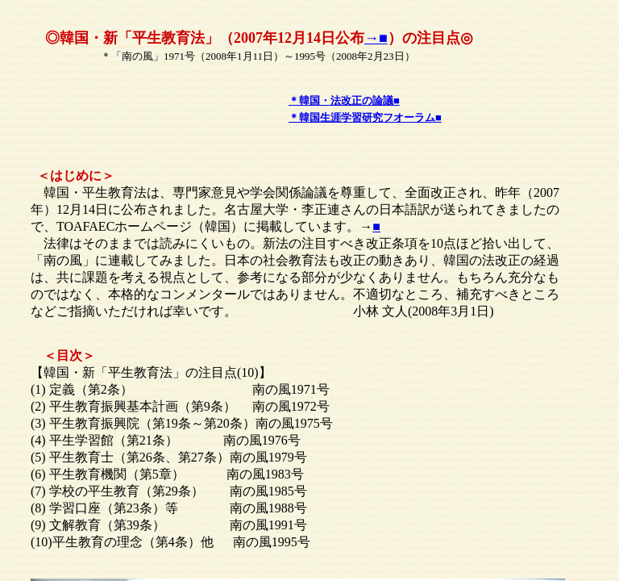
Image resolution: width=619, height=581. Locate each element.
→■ (376, 38)
